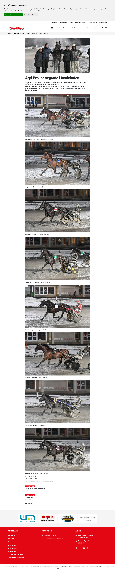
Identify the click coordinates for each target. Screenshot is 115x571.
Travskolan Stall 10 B (80, 22)
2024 (24, 33)
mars (29, 33)
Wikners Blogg (92, 22)
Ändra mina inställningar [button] (30, 15)
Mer (96, 28)
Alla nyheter (29, 503)
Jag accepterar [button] (9, 15)
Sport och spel (81, 28)
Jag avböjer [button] (18, 15)
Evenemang (90, 28)
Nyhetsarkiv (17, 33)
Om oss (71, 22)
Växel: (49, 536)
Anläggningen (63, 22)
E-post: (53, 539)
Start (10, 33)
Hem (53, 28)
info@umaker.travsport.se (49, 481)
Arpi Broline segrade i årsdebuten (40, 33)
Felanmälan (54, 22)
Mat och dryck (71, 28)
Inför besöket (61, 28)
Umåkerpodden (103, 22)
